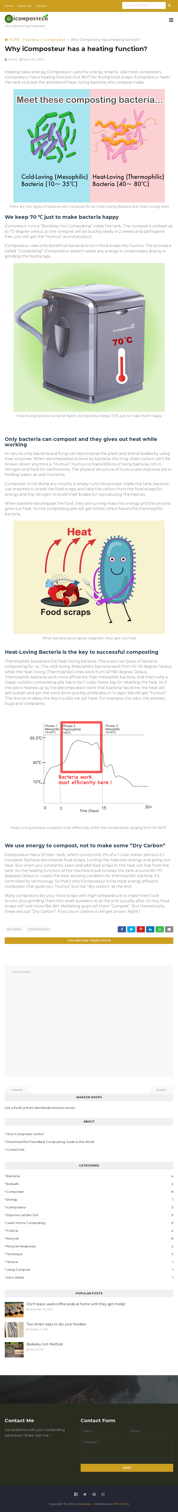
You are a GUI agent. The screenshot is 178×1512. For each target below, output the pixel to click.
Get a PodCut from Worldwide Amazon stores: (40, 1107)
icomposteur (54, 40)
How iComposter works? (25, 1134)
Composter (89, 1191)
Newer (18, 1089)
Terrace (89, 1261)
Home (9, 6)
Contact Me (15, 1149)
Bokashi (89, 1183)
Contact (41, 6)
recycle (89, 1238)
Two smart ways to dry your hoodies (56, 1324)
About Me (24, 6)
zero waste (89, 1277)
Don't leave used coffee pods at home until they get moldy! (76, 1304)
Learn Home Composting (89, 1222)
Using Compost (89, 1269)
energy (89, 1199)
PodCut (89, 1230)
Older (160, 1089)
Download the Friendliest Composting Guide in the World (50, 1141)
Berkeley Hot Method (44, 1344)
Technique (89, 1254)
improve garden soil (89, 1215)
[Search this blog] (144, 5)
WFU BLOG (121, 1503)
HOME (12, 40)
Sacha (12, 59)
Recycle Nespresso (89, 1246)
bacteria (32, 40)
